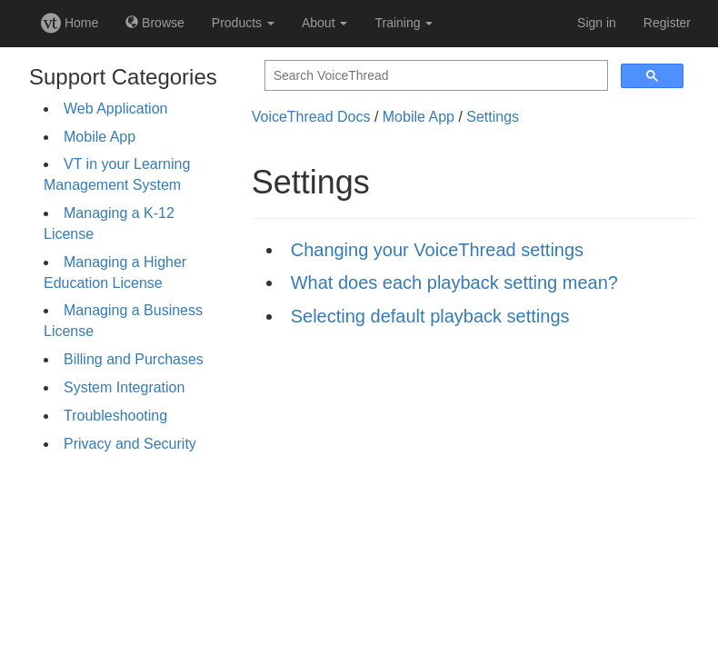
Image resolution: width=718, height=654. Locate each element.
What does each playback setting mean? (454, 282)
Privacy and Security (130, 443)
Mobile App (99, 136)
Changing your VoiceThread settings (437, 250)
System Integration (124, 387)
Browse (154, 22)
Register (667, 22)
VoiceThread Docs (311, 116)
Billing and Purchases (134, 359)
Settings (492, 116)
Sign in (596, 22)
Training (403, 22)
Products (243, 22)
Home (69, 23)
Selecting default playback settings (430, 316)
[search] (434, 75)
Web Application (115, 108)
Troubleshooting (115, 415)
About (324, 22)
